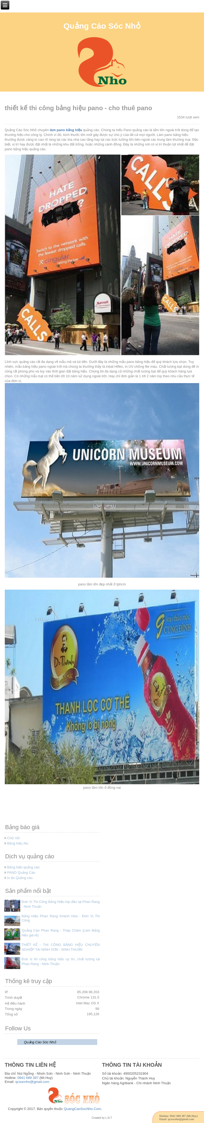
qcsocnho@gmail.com (32, 1082)
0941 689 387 (28, 1078)
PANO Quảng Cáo (21, 873)
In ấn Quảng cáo (20, 878)
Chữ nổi (13, 838)
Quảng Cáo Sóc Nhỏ (102, 26)
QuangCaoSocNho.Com (82, 1109)
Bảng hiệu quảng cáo (23, 867)
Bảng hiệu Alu (17, 843)
